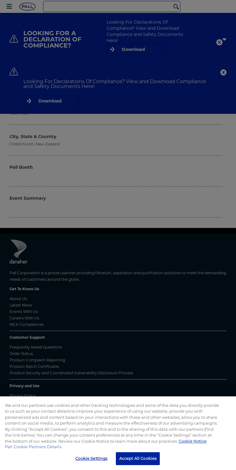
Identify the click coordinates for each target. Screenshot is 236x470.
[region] (118, 433)
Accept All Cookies (137, 458)
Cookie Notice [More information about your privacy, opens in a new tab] (192, 441)
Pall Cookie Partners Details (33, 446)
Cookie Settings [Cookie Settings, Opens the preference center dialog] (91, 458)
